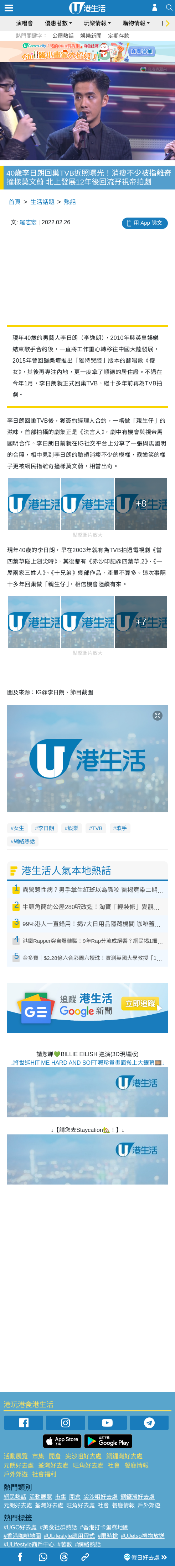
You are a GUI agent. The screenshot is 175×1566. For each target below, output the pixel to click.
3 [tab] (85, 51)
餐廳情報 (136, 1465)
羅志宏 (28, 222)
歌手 (121, 828)
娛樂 (73, 828)
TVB (97, 828)
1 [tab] (71, 51)
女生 (19, 828)
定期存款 (118, 36)
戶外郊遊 (16, 1474)
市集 (38, 1456)
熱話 (70, 202)
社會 (114, 1465)
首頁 (15, 202)
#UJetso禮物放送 (143, 1536)
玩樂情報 (95, 23)
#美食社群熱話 (58, 1527)
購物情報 (134, 23)
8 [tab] (93, 59)
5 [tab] (100, 51)
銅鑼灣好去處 (124, 1456)
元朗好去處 (19, 1465)
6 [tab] (107, 51)
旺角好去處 (88, 1465)
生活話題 (42, 202)
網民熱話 (15, 1497)
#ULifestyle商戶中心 (29, 1544)
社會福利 (44, 1474)
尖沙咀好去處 (83, 1456)
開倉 (55, 1456)
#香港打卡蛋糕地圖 (104, 1527)
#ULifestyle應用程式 (69, 1536)
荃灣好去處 (53, 1465)
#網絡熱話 (88, 1544)
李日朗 (46, 828)
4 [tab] (93, 51)
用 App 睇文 (148, 223)
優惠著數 (56, 23)
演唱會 (24, 23)
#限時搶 (108, 1536)
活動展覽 (16, 1456)
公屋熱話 (63, 36)
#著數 (64, 1544)
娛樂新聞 (91, 36)
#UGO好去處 (20, 1527)
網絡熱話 (24, 841)
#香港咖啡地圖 (22, 1536)
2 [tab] (78, 51)
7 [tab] (85, 59)
